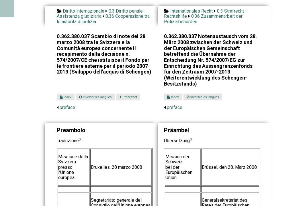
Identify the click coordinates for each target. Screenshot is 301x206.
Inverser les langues (95, 97)
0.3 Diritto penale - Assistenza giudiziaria (101, 13)
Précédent (128, 97)
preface (67, 107)
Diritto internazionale (83, 11)
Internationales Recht (191, 11)
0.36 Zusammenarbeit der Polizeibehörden (203, 18)
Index (65, 97)
